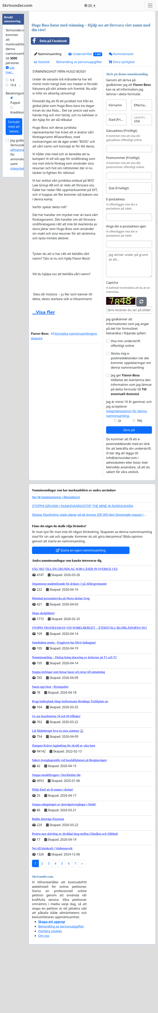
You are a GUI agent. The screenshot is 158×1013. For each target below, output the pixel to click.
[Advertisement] (92, 44)
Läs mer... (10, 69)
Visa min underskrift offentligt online (125, 397)
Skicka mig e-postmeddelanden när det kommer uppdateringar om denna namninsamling (131, 415)
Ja (119, 475)
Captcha (112, 337)
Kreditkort (17, 112)
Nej (139, 475)
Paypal (15, 102)
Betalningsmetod (18, 93)
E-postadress (115, 254)
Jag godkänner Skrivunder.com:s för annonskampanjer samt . (23, 154)
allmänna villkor (22, 150)
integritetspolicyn (23, 168)
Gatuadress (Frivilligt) (121, 185)
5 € (12, 80)
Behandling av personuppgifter (79, 116)
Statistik (42, 116)
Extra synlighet (122, 116)
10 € (13, 85)
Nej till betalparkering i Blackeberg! (56, 551)
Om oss (43, 990)
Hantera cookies (50, 985)
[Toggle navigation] (150, 5)
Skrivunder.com (17, 5)
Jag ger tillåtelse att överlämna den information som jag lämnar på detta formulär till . (131, 439)
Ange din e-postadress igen (126, 281)
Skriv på (129, 484)
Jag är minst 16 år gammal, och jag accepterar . (129, 463)
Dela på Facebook (49, 95)
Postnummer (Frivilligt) (122, 212)
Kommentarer (121, 108)
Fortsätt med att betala (14, 126)
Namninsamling (47, 108)
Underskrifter (85, 108)
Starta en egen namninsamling (81, 605)
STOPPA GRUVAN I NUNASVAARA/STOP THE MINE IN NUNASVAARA (82, 560)
